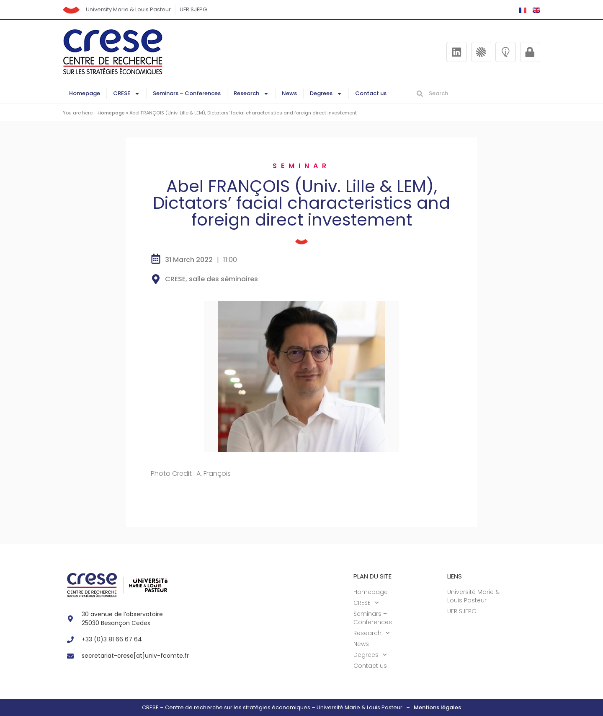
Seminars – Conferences (187, 93)
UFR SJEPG (193, 9)
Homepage (84, 93)
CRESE (126, 94)
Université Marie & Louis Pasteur (473, 596)
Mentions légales (437, 707)
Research (251, 94)
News (289, 93)
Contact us (371, 93)
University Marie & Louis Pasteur (128, 9)
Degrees (326, 94)
